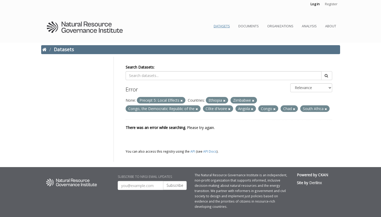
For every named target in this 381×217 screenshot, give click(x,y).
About (330, 26)
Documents (248, 26)
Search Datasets (140, 67)
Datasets (222, 26)
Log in (315, 4)
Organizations (280, 26)
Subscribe (175, 185)
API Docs (210, 151)
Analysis (309, 26)
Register (331, 4)
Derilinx (315, 182)
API (192, 151)
